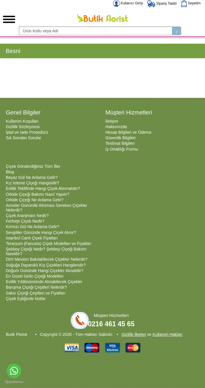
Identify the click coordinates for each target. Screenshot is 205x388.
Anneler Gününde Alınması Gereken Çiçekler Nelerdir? (46, 207)
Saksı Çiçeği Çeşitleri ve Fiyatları (36, 293)
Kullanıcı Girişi (128, 3)
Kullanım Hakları (168, 334)
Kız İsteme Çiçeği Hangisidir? (32, 183)
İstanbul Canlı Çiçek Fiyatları (32, 238)
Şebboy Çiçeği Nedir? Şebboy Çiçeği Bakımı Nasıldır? (46, 251)
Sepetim (191, 3)
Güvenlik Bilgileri (120, 137)
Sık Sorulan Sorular (23, 137)
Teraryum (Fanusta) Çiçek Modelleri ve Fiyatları (48, 243)
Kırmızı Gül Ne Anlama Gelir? (32, 226)
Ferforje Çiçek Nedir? (25, 221)
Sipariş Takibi (162, 3)
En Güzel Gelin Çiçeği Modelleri (34, 276)
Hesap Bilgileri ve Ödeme (128, 132)
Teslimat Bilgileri (120, 143)
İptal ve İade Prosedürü (27, 132)
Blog (10, 172)
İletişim (111, 121)
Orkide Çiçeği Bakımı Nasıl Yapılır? (37, 194)
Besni (13, 51)
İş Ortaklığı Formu (121, 149)
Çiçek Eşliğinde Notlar (26, 298)
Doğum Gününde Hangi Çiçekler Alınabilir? (44, 270)
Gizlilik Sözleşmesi (23, 126)
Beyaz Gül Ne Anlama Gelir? (32, 177)
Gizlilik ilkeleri (133, 334)
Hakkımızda (116, 126)
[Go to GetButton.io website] (14, 382)
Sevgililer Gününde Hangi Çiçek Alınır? (41, 232)
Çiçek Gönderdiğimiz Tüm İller (33, 166)
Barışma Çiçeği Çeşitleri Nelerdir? (36, 287)
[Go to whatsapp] (14, 371)
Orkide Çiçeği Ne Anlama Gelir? (34, 199)
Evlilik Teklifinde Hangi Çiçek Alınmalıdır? (43, 188)
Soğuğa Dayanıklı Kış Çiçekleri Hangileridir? (46, 265)
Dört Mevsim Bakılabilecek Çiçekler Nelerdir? (46, 259)
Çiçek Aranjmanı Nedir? (27, 215)
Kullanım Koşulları (22, 121)
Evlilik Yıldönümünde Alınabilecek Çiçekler (44, 281)
